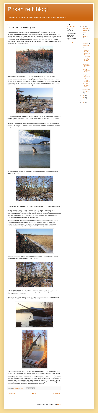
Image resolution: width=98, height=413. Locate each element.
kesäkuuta (85, 36)
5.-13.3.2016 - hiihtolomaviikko (86, 66)
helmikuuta (86, 89)
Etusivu (34, 393)
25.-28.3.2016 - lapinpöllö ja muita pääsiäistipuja (86, 51)
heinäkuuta (86, 33)
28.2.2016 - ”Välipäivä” (86, 81)
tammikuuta (86, 91)
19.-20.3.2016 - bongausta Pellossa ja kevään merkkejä (86, 59)
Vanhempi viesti (57, 393)
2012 (83, 102)
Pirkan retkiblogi (28, 9)
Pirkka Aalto (72, 26)
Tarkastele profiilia (71, 42)
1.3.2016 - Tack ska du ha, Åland (86, 71)
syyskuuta (86, 28)
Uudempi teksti (11, 393)
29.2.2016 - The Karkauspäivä (86, 76)
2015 (83, 95)
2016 (83, 26)
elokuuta (85, 30)
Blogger (59, 404)
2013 (83, 100)
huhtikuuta (86, 43)
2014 (83, 98)
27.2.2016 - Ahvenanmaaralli (86, 85)
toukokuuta (86, 40)
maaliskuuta (86, 45)
